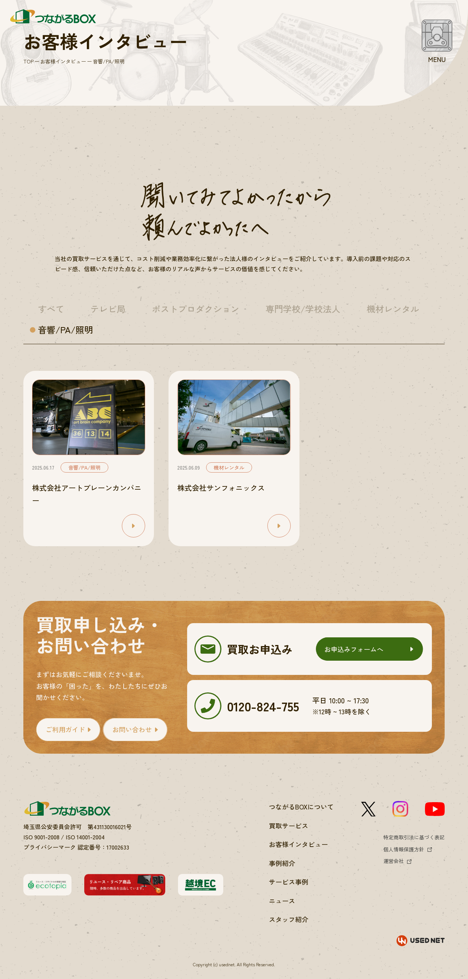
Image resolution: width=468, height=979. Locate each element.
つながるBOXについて (301, 806)
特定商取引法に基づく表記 (414, 837)
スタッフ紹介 (288, 919)
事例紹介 (282, 863)
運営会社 (393, 861)
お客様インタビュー (63, 61)
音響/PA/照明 (65, 329)
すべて (51, 308)
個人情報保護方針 (403, 849)
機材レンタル (393, 308)
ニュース (282, 900)
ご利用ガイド (65, 729)
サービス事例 (288, 881)
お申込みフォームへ (353, 649)
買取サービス (288, 825)
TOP (28, 61)
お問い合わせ (132, 729)
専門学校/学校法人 (303, 308)
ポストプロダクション (195, 308)
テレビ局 (107, 308)
